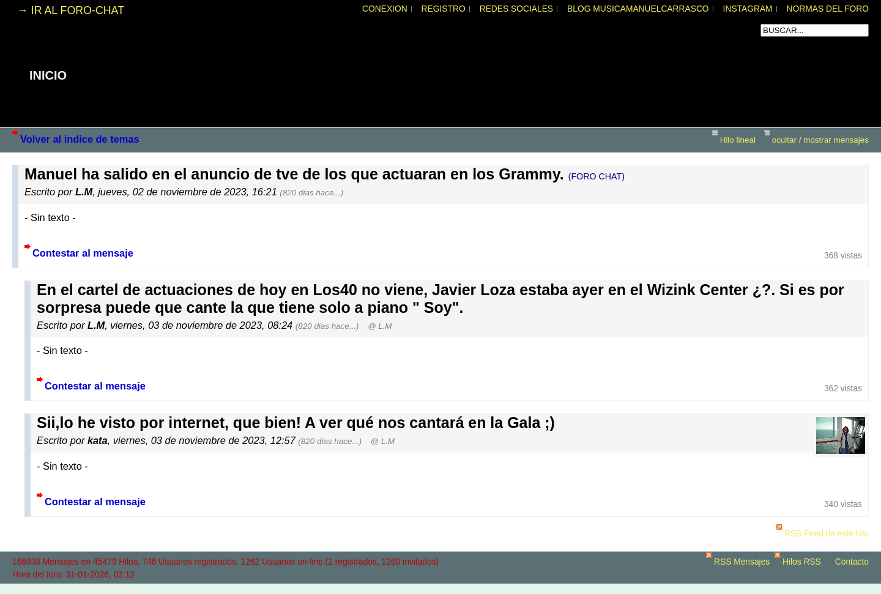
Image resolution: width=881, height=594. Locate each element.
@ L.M (380, 326)
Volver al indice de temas (79, 139)
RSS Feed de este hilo (826, 533)
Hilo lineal (738, 140)
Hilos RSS (801, 561)
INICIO (48, 75)
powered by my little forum (440, 588)
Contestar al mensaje (82, 252)
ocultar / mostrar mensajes (820, 140)
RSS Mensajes (742, 561)
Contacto (852, 561)
